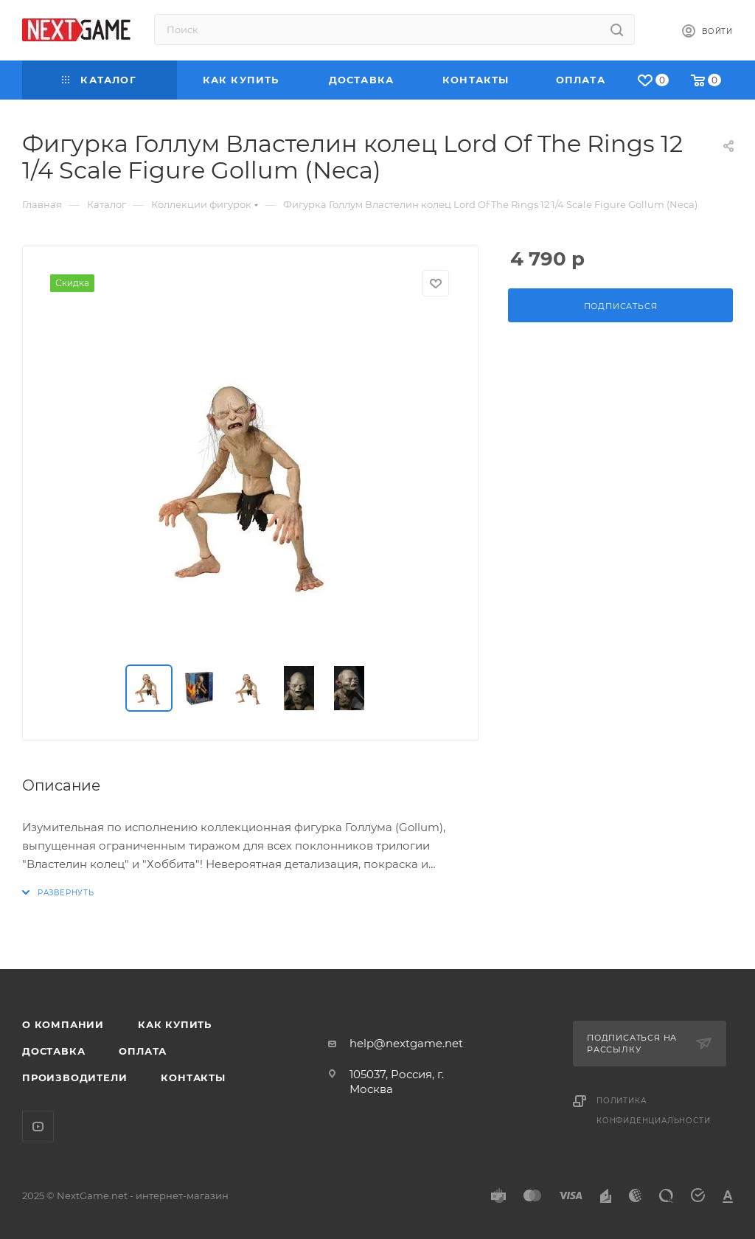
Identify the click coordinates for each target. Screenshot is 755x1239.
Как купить (175, 1024)
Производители (74, 1077)
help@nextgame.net (406, 1043)
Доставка (53, 1051)
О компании (63, 1024)
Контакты (193, 1077)
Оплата (143, 1051)
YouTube (38, 1126)
